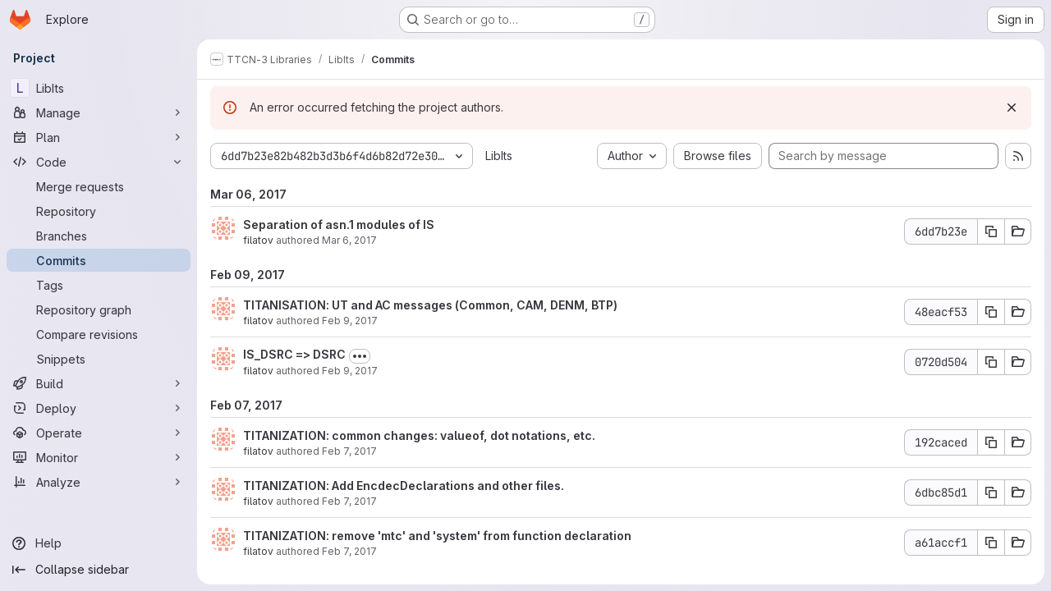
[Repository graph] (98, 309)
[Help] (98, 543)
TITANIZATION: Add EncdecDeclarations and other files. (403, 485)
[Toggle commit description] (359, 356)
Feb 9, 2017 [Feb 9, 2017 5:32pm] (350, 320)
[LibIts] (98, 87)
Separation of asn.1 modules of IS (338, 224)
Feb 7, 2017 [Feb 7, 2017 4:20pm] (349, 551)
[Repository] (98, 210)
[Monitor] (98, 457)
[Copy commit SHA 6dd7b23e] (991, 231)
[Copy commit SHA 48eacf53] (991, 312)
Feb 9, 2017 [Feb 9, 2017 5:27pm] (350, 370)
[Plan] (98, 137)
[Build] (98, 383)
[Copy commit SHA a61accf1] (991, 542)
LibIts (498, 156)
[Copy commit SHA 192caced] (991, 442)
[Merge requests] (98, 186)
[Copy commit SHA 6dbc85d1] (991, 492)
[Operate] (98, 432)
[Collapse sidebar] (98, 569)
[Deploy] (98, 407)
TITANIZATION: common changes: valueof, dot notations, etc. (419, 435)
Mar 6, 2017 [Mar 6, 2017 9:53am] (349, 240)
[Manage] (98, 112)
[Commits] (98, 260)
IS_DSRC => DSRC (294, 354)
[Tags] (98, 284)
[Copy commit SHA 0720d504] (991, 362)
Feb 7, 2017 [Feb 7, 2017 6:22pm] (349, 451)
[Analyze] (98, 481)
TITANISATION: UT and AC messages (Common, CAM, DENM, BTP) (430, 305)
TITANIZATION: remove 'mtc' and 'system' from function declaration (437, 536)
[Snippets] (98, 358)
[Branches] (98, 235)
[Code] (98, 161)
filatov (258, 240)
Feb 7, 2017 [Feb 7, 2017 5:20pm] (349, 501)
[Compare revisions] (98, 334)
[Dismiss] (1011, 107)
